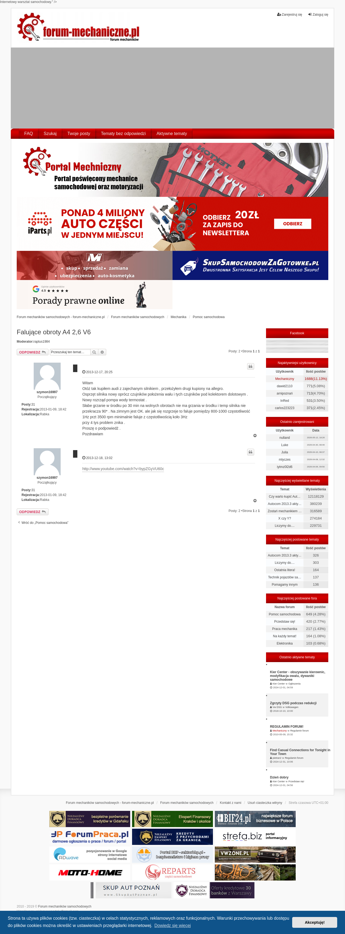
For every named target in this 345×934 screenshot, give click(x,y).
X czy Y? (284, 518)
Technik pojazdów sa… (284, 577)
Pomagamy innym (285, 584)
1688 (308, 379)
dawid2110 (284, 386)
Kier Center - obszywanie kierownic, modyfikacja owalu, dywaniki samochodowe (297, 676)
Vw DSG (277, 707)
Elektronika (284, 643)
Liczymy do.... (284, 526)
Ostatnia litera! (284, 570)
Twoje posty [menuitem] (78, 133)
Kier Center (278, 683)
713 (310, 393)
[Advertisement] (172, 88)
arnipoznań (284, 393)
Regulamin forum (299, 730)
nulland (285, 438)
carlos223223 (284, 408)
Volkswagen (291, 707)
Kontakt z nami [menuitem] (230, 803)
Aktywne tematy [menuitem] (172, 133)
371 (310, 408)
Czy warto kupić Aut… (284, 496)
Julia (284, 452)
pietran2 (276, 758)
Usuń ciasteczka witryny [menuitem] (265, 803)
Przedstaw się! (284, 621)
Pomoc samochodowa (285, 614)
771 (310, 386)
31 (33, 404)
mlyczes (284, 459)
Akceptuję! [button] (315, 922)
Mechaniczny (284, 379)
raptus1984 (42, 341)
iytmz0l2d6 (284, 467)
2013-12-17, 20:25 (97, 372)
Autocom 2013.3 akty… (285, 504)
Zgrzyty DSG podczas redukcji (293, 703)
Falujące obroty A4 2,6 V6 (54, 332)
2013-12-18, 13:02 (97, 458)
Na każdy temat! (284, 636)
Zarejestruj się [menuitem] (289, 14)
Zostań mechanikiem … (285, 511)
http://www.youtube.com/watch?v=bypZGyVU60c (123, 469)
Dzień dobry (279, 777)
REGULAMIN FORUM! (286, 727)
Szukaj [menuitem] (50, 133)
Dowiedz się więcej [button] (172, 925)
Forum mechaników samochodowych (64, 906)
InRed (284, 401)
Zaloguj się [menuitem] (318, 14)
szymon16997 (47, 392)
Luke (284, 445)
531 (310, 401)
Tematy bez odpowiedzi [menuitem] (123, 133)
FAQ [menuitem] (28, 133)
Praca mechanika (284, 629)
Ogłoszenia (294, 683)
